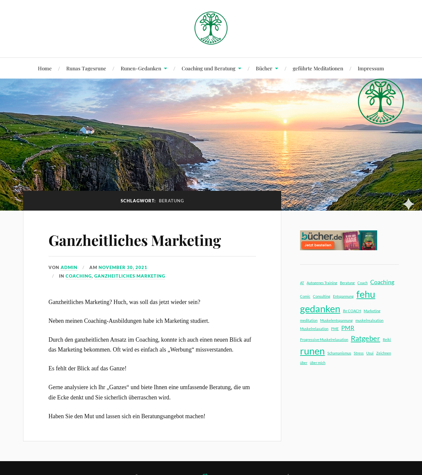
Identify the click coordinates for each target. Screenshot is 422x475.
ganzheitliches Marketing (129, 276)
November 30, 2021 (123, 267)
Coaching (79, 276)
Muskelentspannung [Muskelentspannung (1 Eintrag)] (336, 320)
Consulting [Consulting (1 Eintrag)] (321, 296)
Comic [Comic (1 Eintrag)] (305, 296)
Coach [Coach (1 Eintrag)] (362, 283)
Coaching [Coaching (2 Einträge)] (382, 282)
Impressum (371, 68)
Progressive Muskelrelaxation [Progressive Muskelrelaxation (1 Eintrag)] (324, 339)
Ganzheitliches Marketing (134, 240)
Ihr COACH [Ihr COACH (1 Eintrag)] (352, 311)
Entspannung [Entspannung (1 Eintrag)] (343, 296)
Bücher (264, 68)
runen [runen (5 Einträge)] (312, 350)
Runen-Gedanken (141, 68)
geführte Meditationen (318, 68)
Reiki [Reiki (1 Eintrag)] (387, 339)
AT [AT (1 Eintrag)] (302, 283)
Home (45, 68)
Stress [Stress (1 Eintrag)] (359, 353)
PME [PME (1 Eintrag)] (335, 328)
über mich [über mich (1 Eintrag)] (317, 362)
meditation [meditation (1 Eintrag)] (308, 320)
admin (69, 267)
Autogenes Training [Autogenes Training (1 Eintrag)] (322, 283)
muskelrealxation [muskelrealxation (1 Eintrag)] (369, 320)
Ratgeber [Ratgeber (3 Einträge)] (365, 338)
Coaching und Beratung (208, 68)
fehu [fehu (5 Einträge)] (365, 294)
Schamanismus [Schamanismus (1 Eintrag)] (339, 353)
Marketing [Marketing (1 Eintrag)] (372, 311)
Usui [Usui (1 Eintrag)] (370, 353)
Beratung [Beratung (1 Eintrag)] (347, 283)
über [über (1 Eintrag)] (303, 362)
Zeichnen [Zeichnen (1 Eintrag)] (383, 353)
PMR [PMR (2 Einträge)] (347, 327)
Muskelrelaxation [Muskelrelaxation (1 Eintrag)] (314, 328)
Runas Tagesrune (86, 68)
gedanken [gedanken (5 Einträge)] (320, 308)
